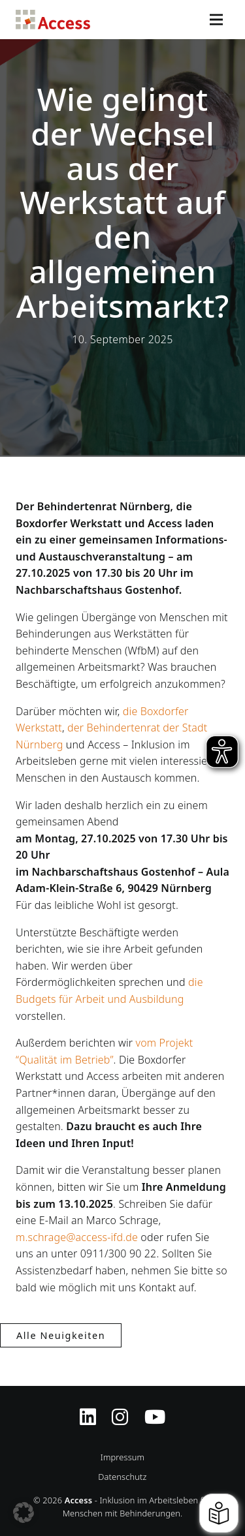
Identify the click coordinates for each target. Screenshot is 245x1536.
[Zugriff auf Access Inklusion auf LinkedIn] (88, 1409)
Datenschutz (122, 1476)
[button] (23, 1512)
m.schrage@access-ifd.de (77, 1237)
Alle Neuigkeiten (60, 1335)
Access (53, 19)
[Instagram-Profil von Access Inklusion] (120, 1409)
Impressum (122, 1457)
